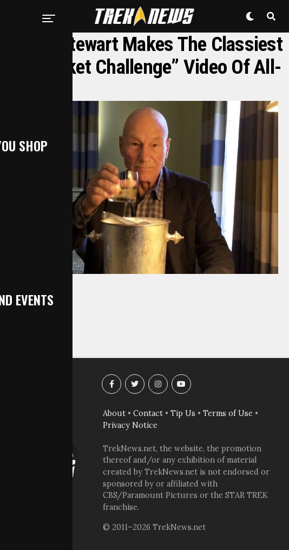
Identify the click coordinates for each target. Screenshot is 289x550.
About (114, 413)
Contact (148, 413)
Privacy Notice (130, 425)
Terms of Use (228, 413)
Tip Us (182, 413)
